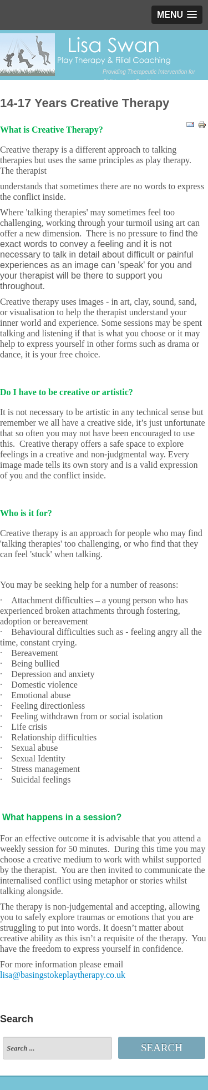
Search (161, 1047)
